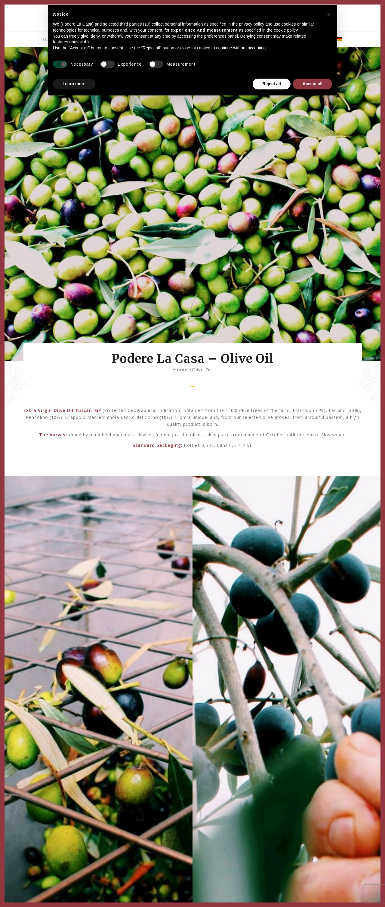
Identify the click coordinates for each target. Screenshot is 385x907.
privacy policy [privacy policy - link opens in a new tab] (251, 24)
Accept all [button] (312, 83)
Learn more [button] (74, 83)
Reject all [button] (271, 83)
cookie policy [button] (285, 30)
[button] (329, 14)
